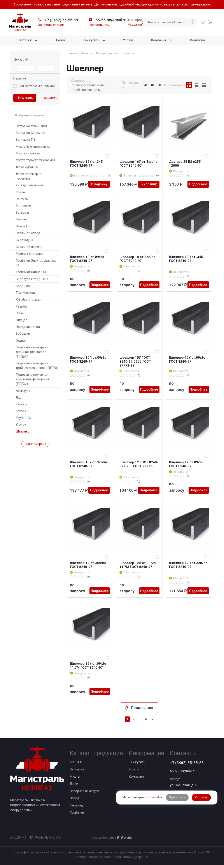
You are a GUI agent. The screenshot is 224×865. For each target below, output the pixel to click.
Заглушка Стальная (30, 133)
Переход (76, 805)
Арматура (23, 391)
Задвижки (23, 206)
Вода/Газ (23, 286)
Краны (21, 192)
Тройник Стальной (30, 254)
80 (159, 85)
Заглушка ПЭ (25, 140)
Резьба (21, 306)
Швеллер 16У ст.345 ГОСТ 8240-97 (86, 164)
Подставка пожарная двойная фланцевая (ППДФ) (32, 351)
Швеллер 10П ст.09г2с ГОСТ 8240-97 (88, 359)
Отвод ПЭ (23, 226)
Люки (74, 784)
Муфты (75, 776)
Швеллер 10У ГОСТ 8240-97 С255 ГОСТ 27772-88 (135, 361)
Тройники (77, 813)
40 (152, 85)
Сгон (19, 313)
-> (151, 719)
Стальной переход (30, 247)
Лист (19, 398)
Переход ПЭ (25, 240)
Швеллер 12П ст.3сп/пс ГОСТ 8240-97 (188, 565)
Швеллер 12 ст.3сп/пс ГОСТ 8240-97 (88, 565)
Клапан (21, 219)
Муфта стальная (28, 153)
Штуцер (21, 320)
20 (145, 85)
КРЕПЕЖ (76, 762)
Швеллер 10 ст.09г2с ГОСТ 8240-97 (87, 259)
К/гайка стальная (29, 300)
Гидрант (22, 341)
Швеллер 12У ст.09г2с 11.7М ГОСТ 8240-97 (88, 666)
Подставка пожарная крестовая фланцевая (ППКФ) (32, 379)
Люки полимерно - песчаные (30, 176)
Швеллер (22, 431)
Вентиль (22, 199)
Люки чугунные (27, 167)
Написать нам (99, 25)
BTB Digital (124, 837)
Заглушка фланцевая (31, 126)
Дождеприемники (29, 185)
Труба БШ (23, 411)
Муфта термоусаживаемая (35, 160)
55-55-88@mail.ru (183, 771)
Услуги (134, 769)
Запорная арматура (84, 791)
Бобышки (23, 334)
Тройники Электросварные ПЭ (36, 263)
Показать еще (142, 708)
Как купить (137, 762)
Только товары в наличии (37, 86)
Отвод (74, 798)
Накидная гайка (28, 327)
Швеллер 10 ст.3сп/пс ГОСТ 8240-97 (137, 259)
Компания (136, 776)
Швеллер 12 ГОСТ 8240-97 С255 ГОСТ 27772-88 (138, 464)
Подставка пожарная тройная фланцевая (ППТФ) (37, 365)
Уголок (21, 425)
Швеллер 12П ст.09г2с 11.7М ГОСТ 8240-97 (137, 565)
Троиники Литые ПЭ (31, 272)
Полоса (21, 404)
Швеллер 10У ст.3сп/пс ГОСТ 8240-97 (89, 464)
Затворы (22, 213)
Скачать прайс (35, 444)
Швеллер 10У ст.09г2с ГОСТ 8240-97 (187, 359)
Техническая (25, 293)
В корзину (99, 184)
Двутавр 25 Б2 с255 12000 (185, 164)
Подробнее (198, 184)
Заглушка (77, 769)
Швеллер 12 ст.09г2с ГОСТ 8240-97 (186, 464)
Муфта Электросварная (33, 147)
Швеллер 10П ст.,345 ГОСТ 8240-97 (186, 259)
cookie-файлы (153, 797)
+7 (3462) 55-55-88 (187, 762)
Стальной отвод (28, 233)
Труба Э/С (23, 418)
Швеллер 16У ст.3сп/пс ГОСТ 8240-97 (138, 164)
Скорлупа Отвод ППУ (32, 279)
